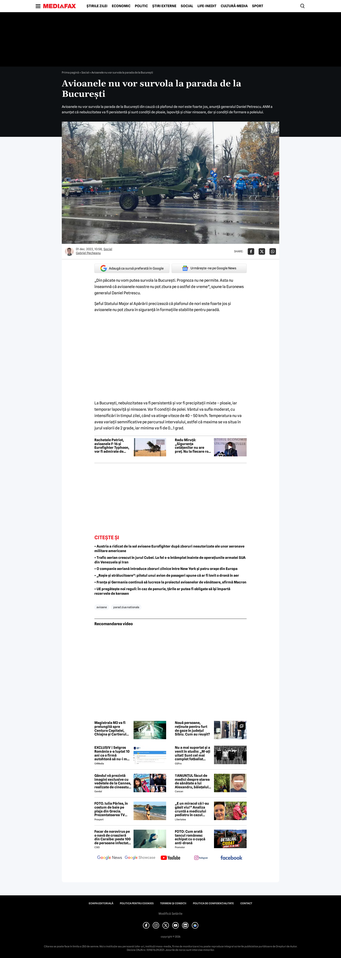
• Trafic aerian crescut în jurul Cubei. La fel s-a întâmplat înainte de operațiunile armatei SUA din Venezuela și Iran (170, 560)
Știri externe (164, 6)
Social (187, 6)
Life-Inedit (206, 6)
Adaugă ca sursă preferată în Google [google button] (132, 268)
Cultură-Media (234, 6)
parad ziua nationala (126, 607)
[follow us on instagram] (201, 858)
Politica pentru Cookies (137, 903)
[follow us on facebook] (231, 858)
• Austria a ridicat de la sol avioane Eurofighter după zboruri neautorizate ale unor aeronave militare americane (169, 548)
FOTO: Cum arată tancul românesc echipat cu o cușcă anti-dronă (190, 837)
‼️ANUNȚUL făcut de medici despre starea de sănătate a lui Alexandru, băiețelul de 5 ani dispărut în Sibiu (192, 781)
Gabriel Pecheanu (88, 253)
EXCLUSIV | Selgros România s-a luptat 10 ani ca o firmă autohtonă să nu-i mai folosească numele (112, 753)
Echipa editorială (101, 903)
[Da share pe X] (262, 251)
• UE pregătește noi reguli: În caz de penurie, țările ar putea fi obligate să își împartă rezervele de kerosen (162, 591)
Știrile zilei (97, 6)
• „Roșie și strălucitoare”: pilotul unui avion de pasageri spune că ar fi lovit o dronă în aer (166, 575)
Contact (246, 903)
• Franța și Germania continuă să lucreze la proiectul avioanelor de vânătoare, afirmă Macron (170, 582)
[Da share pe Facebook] (251, 251)
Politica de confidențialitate (213, 903)
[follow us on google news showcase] (140, 858)
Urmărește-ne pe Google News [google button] (209, 268)
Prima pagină (70, 72)
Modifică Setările (170, 913)
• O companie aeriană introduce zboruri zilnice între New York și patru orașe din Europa (165, 569)
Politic (141, 6)
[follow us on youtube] (170, 858)
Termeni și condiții (173, 903)
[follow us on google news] (109, 858)
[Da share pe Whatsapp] (272, 251)
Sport (257, 6)
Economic (121, 6)
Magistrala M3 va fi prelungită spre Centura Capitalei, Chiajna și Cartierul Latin (110, 728)
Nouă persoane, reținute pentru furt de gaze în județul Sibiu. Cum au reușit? (192, 728)
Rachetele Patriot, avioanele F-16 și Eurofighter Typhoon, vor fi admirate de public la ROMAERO (111, 445)
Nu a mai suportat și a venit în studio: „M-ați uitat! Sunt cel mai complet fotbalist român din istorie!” (192, 753)
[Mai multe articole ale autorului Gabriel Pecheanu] (69, 251)
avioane (102, 607)
